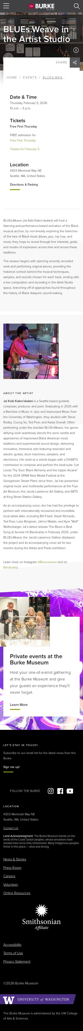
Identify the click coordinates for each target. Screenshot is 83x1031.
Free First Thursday (23, 140)
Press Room (12, 868)
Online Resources (16, 893)
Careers (9, 876)
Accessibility (12, 945)
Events (30, 77)
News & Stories (14, 859)
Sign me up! (11, 767)
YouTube (69, 791)
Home (12, 77)
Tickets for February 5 (24, 149)
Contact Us (10, 828)
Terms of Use (13, 953)
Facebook (60, 791)
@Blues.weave (47, 562)
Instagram (50, 791)
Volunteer (10, 884)
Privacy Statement (16, 961)
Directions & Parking (24, 185)
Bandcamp (10, 567)
